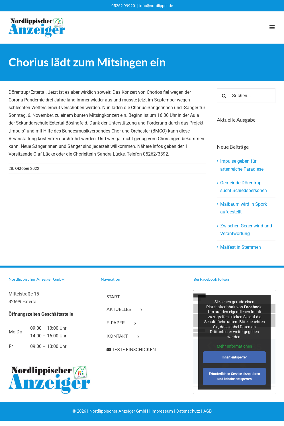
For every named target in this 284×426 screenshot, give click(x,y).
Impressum (162, 411)
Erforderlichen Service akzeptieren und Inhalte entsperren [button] (234, 376)
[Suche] (224, 95)
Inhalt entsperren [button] (234, 357)
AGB (207, 411)
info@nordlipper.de (156, 5)
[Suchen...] (246, 95)
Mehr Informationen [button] (234, 346)
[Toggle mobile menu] (272, 27)
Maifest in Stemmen (240, 247)
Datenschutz (188, 411)
